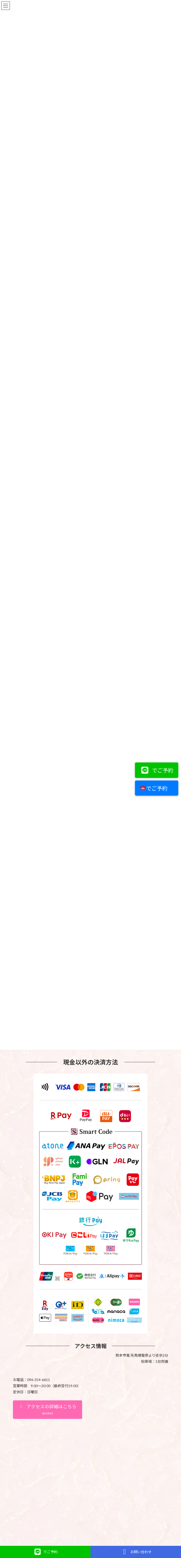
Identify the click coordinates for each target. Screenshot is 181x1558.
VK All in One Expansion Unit (119, 1434)
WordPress (66, 1434)
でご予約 (155, 770)
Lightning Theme (89, 1434)
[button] (47, 1283)
